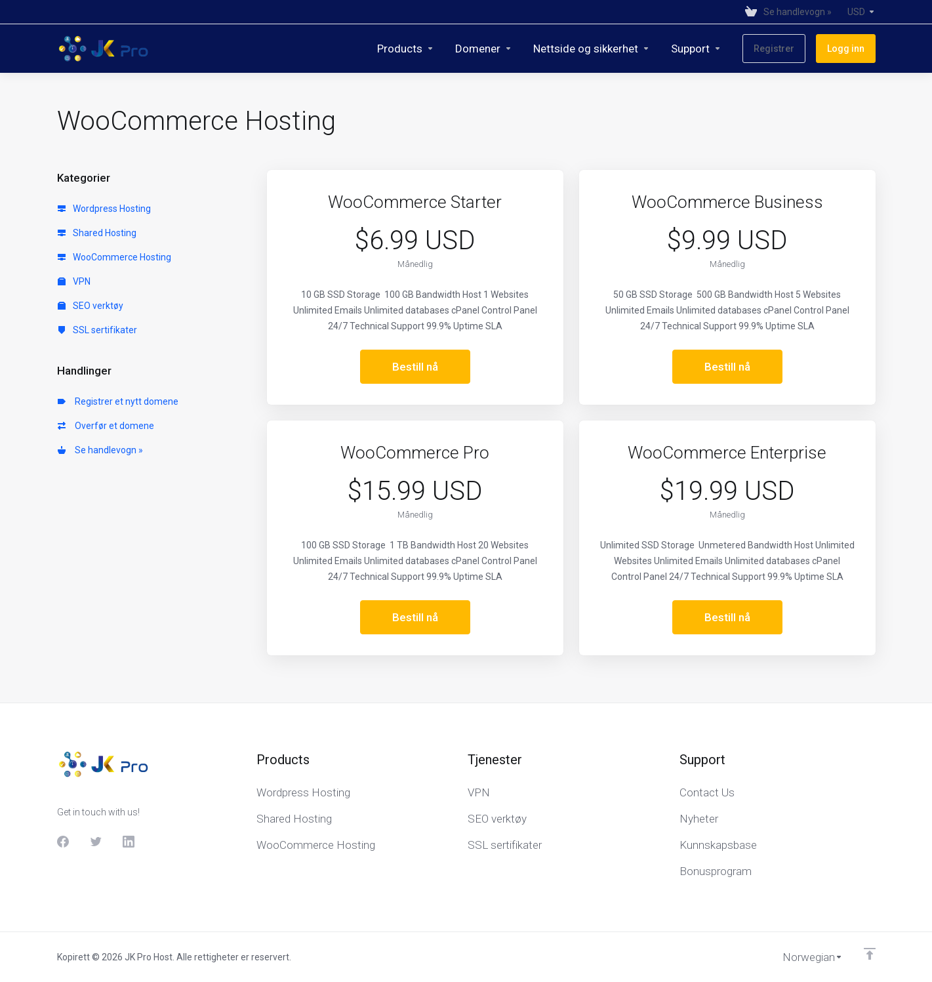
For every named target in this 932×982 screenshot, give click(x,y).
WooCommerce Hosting (114, 257)
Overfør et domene (106, 425)
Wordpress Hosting (104, 208)
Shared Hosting (97, 233)
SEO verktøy (90, 305)
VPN (74, 281)
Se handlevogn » (100, 450)
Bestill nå (415, 366)
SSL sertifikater (97, 330)
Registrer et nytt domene (118, 401)
